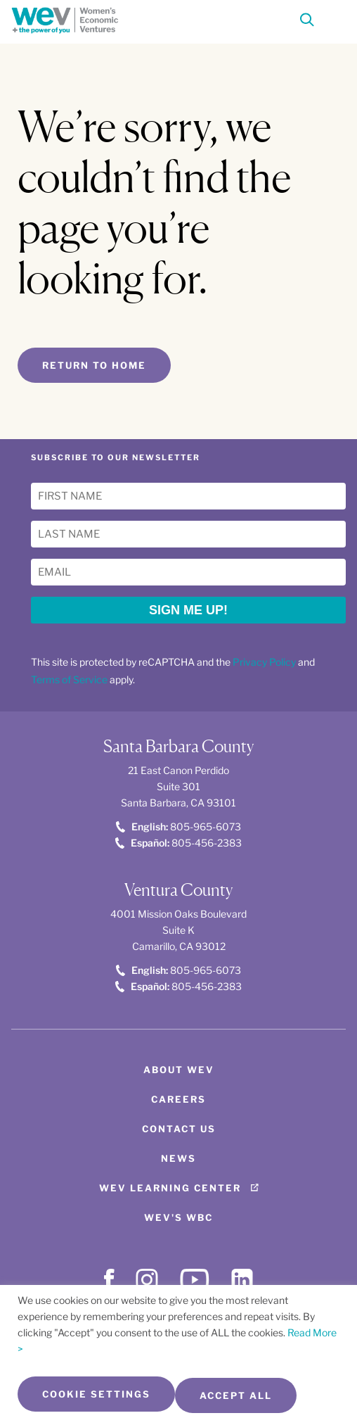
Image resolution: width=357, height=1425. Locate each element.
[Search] (307, 22)
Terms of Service (69, 679)
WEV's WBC (178, 1217)
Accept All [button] (236, 1395)
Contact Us (179, 1128)
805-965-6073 (178, 826)
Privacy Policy (264, 662)
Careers (178, 1099)
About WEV (178, 1069)
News (178, 1158)
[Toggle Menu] (333, 18)
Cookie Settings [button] (96, 1394)
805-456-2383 (178, 843)
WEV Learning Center (170, 1187)
